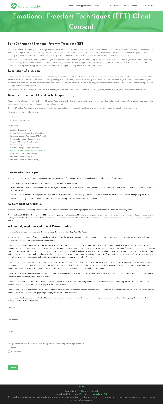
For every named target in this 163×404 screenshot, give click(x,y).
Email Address (14, 319)
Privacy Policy (73, 394)
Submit (13, 367)
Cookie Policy (85, 394)
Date (10, 331)
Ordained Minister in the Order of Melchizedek (28, 151)
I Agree (13, 347)
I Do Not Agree (16, 351)
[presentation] (25, 363)
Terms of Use (60, 394)
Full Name (12, 307)
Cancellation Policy (140, 218)
